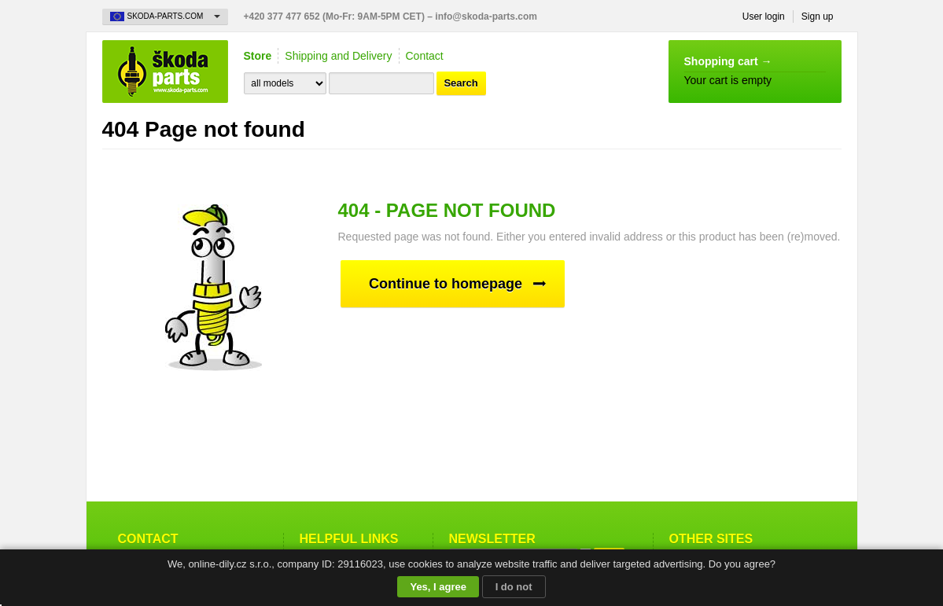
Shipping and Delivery (338, 56)
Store (258, 56)
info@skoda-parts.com (486, 16)
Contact (425, 56)
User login (763, 16)
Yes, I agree (438, 587)
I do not (513, 587)
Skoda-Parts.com (165, 71)
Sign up (817, 16)
